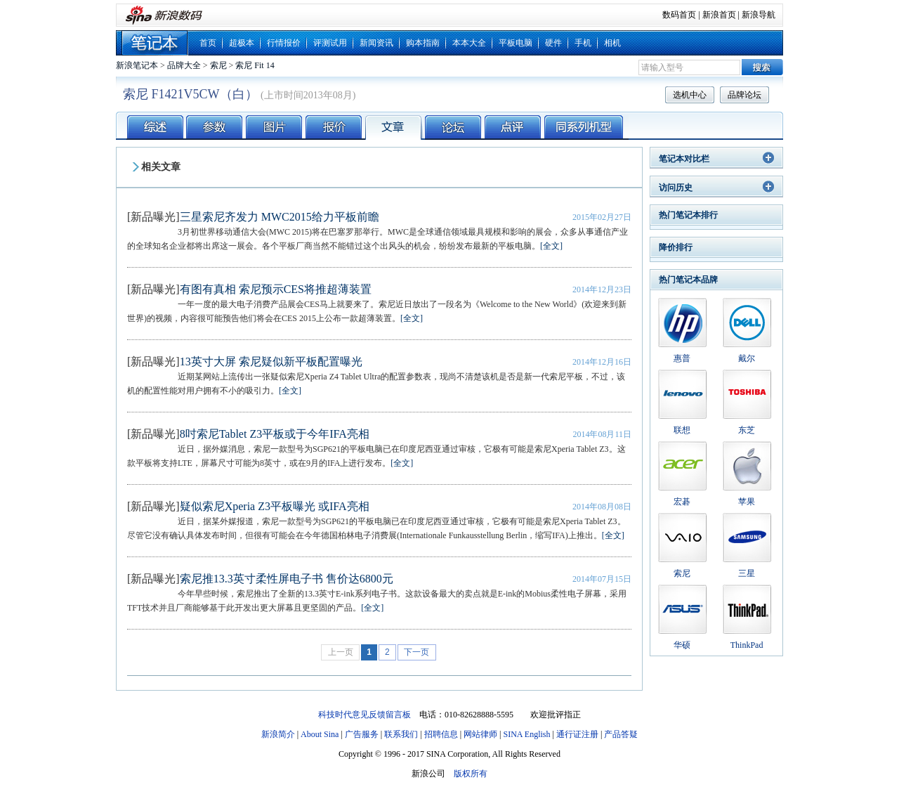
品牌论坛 (744, 95)
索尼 (218, 65)
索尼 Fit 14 (254, 65)
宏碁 (682, 502)
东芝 (746, 430)
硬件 (553, 43)
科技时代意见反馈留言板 (364, 714)
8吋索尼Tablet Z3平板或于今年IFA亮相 (274, 434)
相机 (612, 43)
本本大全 (469, 43)
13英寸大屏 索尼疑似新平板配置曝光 (271, 361)
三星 (746, 573)
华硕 (682, 645)
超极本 (241, 43)
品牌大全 (184, 65)
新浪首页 (719, 15)
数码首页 (679, 15)
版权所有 (470, 774)
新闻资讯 (376, 43)
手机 (583, 43)
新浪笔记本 (137, 65)
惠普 (682, 358)
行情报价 (284, 43)
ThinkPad (746, 645)
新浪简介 (278, 734)
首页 (207, 43)
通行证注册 (577, 734)
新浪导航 (758, 15)
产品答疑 (621, 734)
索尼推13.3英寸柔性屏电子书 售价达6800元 (286, 579)
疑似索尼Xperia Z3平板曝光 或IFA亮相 (274, 506)
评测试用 (330, 43)
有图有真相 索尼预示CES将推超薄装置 (276, 289)
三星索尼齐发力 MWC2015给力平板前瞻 (279, 217)
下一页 (416, 652)
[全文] (551, 246)
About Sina (320, 734)
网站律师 (480, 734)
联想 (682, 430)
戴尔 (746, 358)
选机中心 (690, 95)
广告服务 (362, 734)
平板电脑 (515, 43)
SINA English (526, 734)
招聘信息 (441, 734)
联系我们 (401, 734)
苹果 (746, 502)
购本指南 (423, 43)
